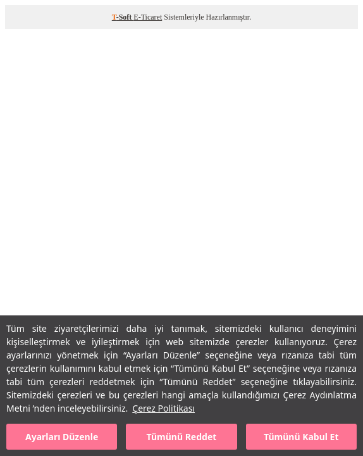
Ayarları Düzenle (61, 437)
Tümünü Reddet (182, 437)
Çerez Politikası (163, 408)
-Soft (123, 17)
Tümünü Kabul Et (301, 437)
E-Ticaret (147, 17)
